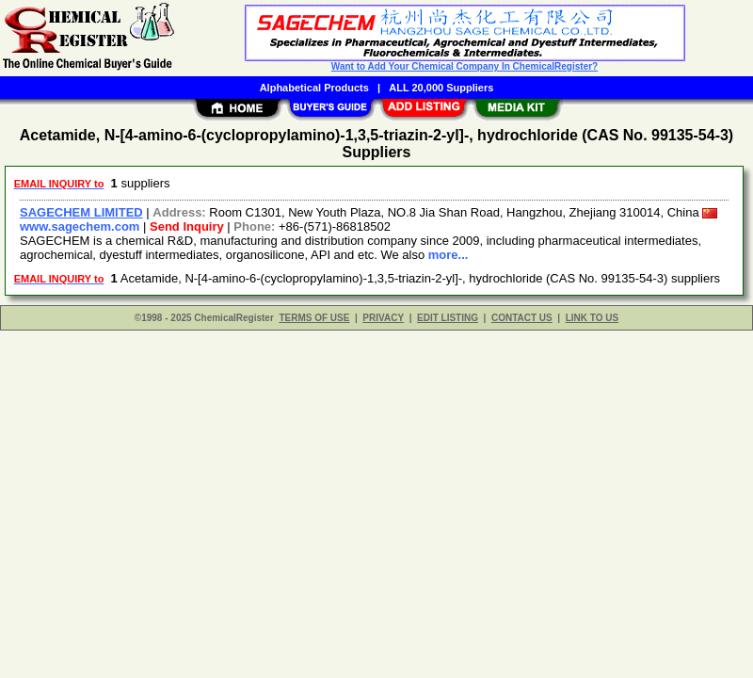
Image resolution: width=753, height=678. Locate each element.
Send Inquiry (187, 226)
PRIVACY (383, 318)
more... (448, 255)
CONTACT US (522, 318)
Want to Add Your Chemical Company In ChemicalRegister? (464, 66)
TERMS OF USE (314, 318)
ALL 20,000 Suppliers (441, 87)
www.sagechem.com (79, 226)
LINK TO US (592, 318)
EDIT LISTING (447, 318)
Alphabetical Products (314, 87)
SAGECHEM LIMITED (81, 212)
